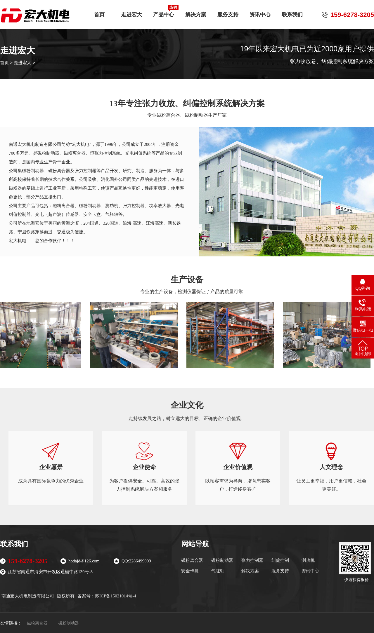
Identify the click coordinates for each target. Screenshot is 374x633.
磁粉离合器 (192, 560)
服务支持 (227, 12)
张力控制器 (252, 560)
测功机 (308, 560)
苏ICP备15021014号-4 (115, 596)
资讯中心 (260, 12)
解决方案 (195, 12)
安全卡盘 (190, 571)
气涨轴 (217, 571)
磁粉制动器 (222, 560)
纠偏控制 (280, 560)
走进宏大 (131, 12)
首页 (99, 12)
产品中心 (163, 12)
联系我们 (292, 12)
